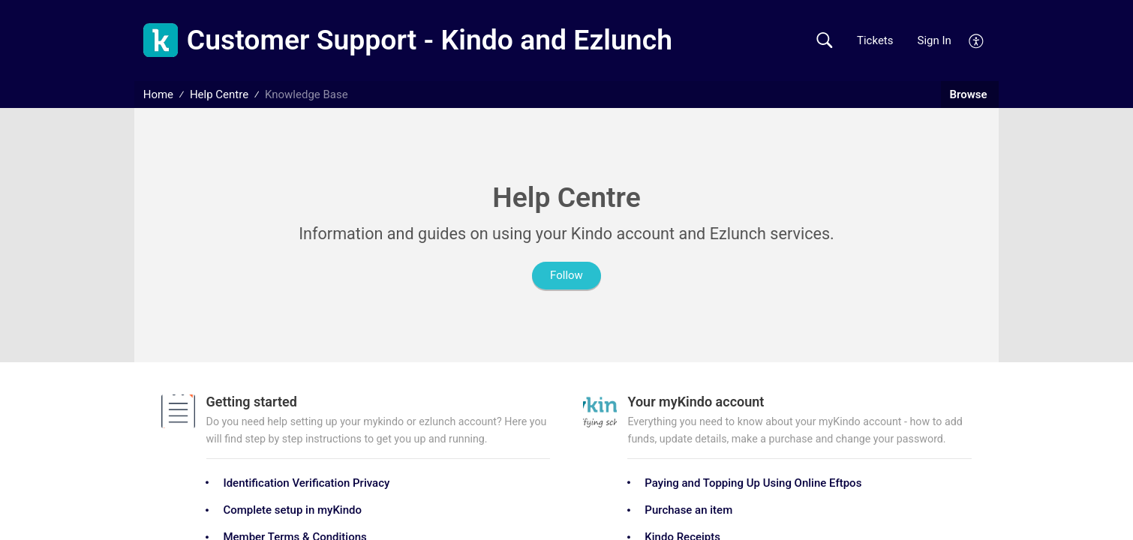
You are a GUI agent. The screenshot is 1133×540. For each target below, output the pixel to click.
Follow (566, 275)
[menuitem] (976, 39)
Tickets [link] (875, 40)
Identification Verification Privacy (306, 483)
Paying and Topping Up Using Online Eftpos (753, 483)
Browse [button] (970, 94)
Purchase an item (688, 510)
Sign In (934, 40)
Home (158, 94)
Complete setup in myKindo (292, 510)
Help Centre (219, 94)
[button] (824, 41)
